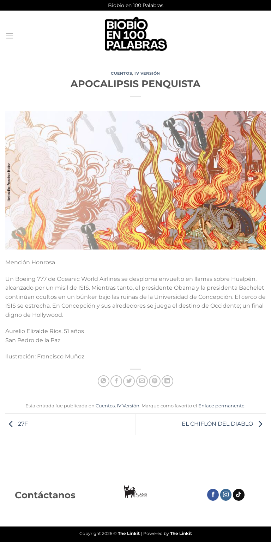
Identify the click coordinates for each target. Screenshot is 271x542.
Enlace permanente (221, 405)
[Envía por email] (142, 381)
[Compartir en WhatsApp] (103, 381)
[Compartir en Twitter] (129, 381)
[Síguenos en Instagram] (226, 495)
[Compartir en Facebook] (116, 381)
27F (16, 423)
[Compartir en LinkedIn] (167, 381)
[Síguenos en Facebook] (213, 495)
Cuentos (121, 73)
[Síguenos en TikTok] (239, 495)
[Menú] (9, 35)
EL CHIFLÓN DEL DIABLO (224, 423)
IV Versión (147, 73)
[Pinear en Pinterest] (155, 381)
